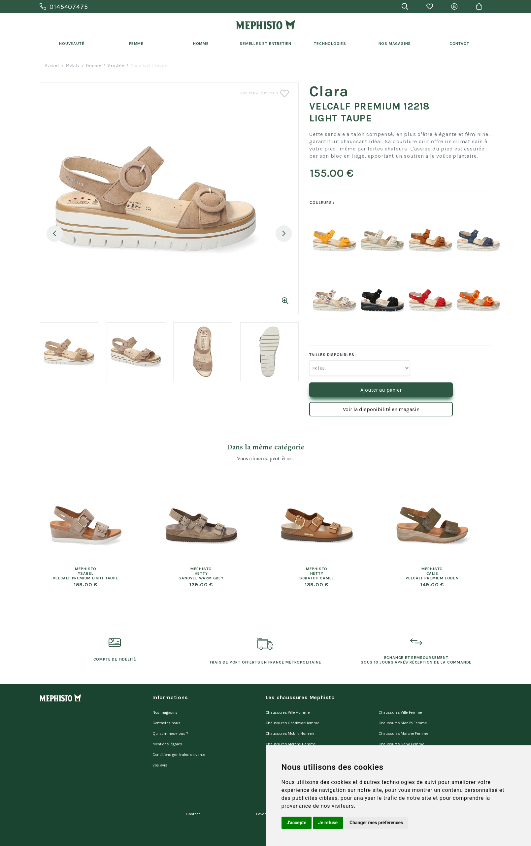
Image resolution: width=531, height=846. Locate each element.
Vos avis (159, 754)
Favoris (262, 798)
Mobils (73, 65)
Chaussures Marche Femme (403, 728)
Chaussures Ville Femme (400, 711)
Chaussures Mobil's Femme (403, 720)
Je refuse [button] (328, 822)
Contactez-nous (166, 720)
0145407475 (64, 7)
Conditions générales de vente (178, 745)
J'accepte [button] (297, 822)
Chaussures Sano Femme (401, 737)
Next (284, 233)
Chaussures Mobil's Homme (290, 728)
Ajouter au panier (381, 390)
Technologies (330, 43)
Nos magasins (165, 711)
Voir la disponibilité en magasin (381, 409)
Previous (55, 233)
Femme (136, 43)
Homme (201, 43)
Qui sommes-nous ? (170, 728)
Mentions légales (167, 737)
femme (93, 65)
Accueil (52, 65)
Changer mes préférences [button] (376, 822)
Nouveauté (71, 43)
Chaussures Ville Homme (288, 711)
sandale (115, 65)
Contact (459, 43)
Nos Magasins (395, 43)
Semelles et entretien (265, 43)
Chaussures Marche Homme (291, 737)
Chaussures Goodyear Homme (292, 720)
